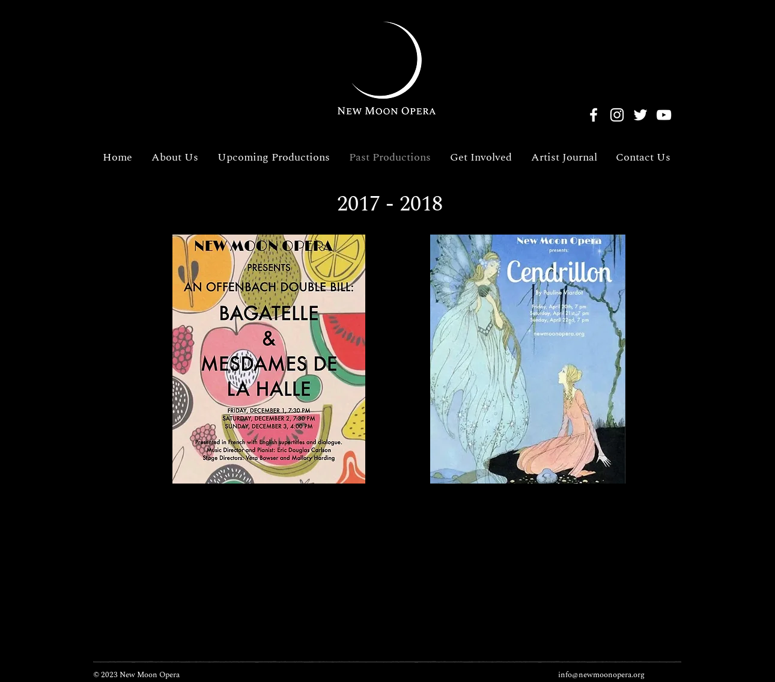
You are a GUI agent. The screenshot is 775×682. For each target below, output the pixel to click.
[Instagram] (617, 115)
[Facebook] (594, 115)
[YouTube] (664, 115)
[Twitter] (640, 115)
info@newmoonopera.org (601, 675)
